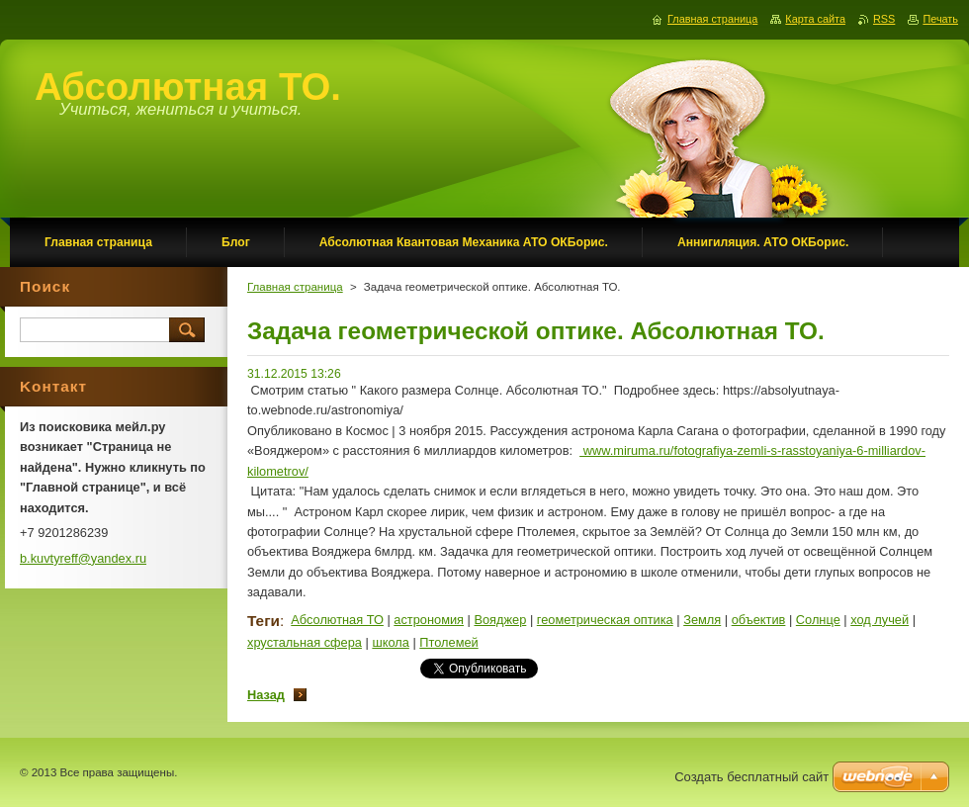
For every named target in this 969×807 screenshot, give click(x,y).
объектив (759, 619)
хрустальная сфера (304, 642)
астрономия (429, 619)
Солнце (818, 619)
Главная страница (295, 287)
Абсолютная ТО (337, 619)
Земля (702, 619)
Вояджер (500, 619)
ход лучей (879, 619)
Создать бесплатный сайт (751, 776)
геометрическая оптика (605, 619)
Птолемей (448, 642)
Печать (940, 19)
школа (390, 642)
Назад (266, 694)
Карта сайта (815, 19)
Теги (263, 620)
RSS (884, 19)
